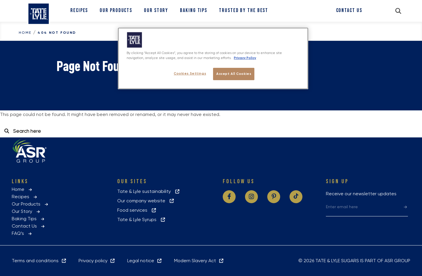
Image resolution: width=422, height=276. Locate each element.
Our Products (116, 10)
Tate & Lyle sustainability (148, 191)
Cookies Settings (190, 73)
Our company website (146, 200)
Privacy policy (97, 260)
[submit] (405, 206)
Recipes (79, 10)
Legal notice (144, 260)
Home (25, 33)
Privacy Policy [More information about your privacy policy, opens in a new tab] (245, 58)
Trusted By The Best (243, 10)
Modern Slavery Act (199, 260)
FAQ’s (22, 233)
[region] (213, 58)
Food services (137, 210)
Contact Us (349, 10)
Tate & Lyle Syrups (141, 219)
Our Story (156, 10)
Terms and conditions (39, 260)
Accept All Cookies (233, 74)
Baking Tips (193, 10)
